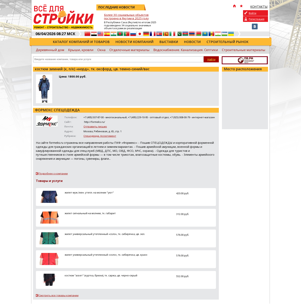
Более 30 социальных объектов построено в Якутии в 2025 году (126, 16)
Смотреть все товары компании (59, 295)
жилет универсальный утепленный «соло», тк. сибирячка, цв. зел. (105, 234)
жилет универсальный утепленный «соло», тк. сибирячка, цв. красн (106, 254)
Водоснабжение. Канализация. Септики (185, 50)
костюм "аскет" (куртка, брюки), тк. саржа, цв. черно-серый (101, 275)
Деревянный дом (50, 50)
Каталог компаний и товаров (81, 42)
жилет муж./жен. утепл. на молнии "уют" (89, 192)
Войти (252, 13)
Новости (192, 42)
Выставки (168, 42)
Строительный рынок (227, 42)
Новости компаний (134, 42)
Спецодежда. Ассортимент (100, 136)
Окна (101, 50)
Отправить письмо (95, 126)
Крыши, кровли (80, 50)
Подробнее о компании (53, 173)
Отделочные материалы (129, 50)
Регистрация (256, 19)
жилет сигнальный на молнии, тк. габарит (90, 213)
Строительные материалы (243, 50)
